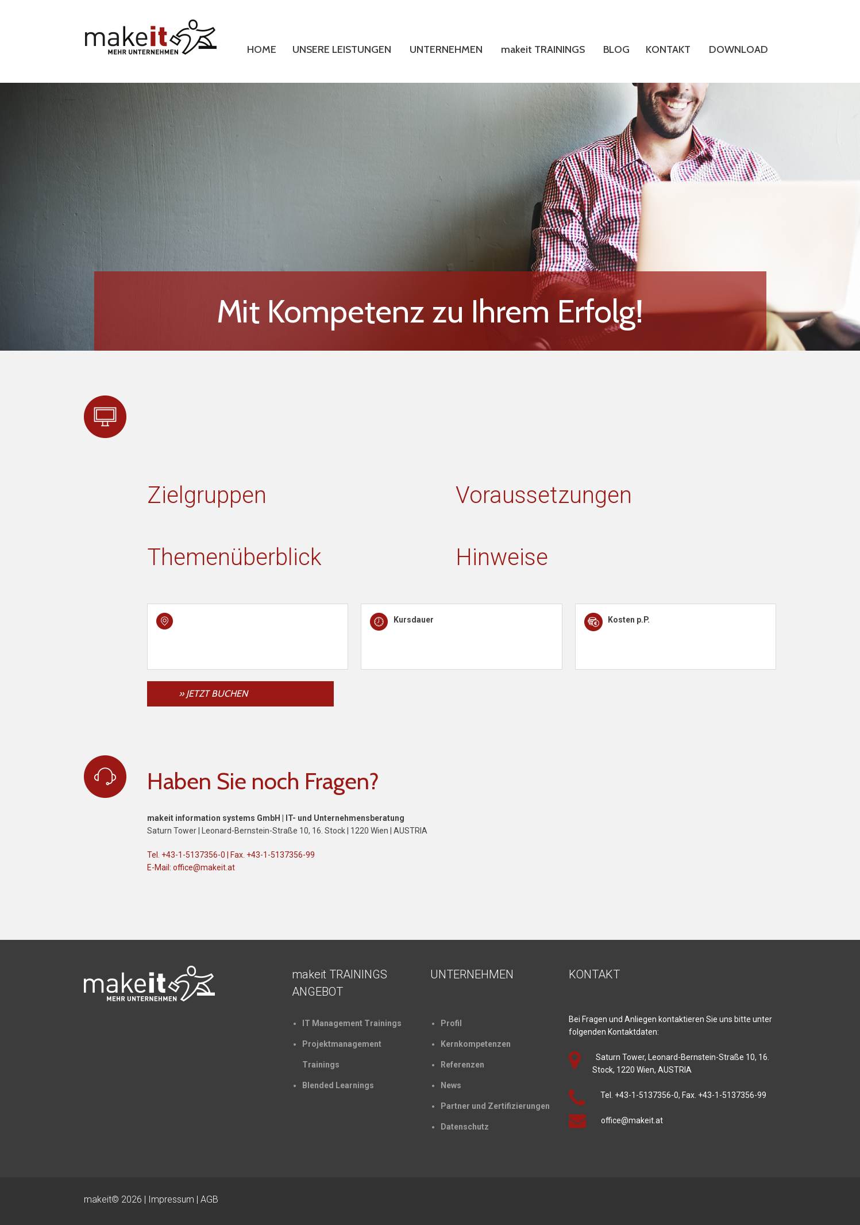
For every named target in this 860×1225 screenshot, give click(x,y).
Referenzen (462, 1064)
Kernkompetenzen (476, 1044)
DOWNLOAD (738, 49)
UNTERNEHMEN (446, 49)
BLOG (616, 49)
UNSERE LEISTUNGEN (341, 49)
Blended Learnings (338, 1085)
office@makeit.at (204, 867)
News (451, 1085)
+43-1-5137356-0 (193, 854)
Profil (451, 1023)
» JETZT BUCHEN (213, 693)
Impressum (171, 1199)
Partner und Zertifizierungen (495, 1106)
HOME (261, 49)
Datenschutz (465, 1126)
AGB (209, 1199)
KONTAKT (668, 49)
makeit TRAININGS (543, 49)
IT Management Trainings (352, 1023)
